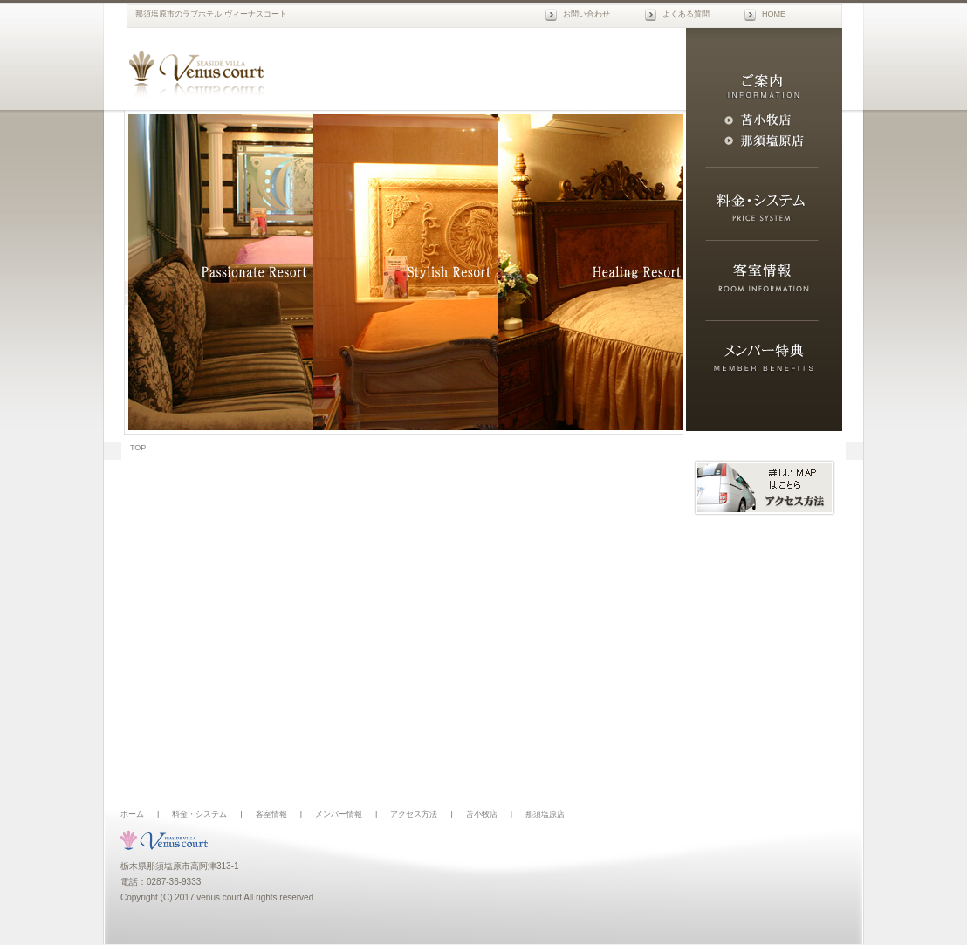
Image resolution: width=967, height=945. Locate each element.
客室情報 (271, 814)
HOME (773, 14)
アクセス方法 (413, 814)
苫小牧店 (481, 814)
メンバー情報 (338, 814)
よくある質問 (686, 14)
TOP (138, 447)
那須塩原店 (545, 814)
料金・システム (199, 814)
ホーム (132, 814)
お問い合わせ (586, 14)
